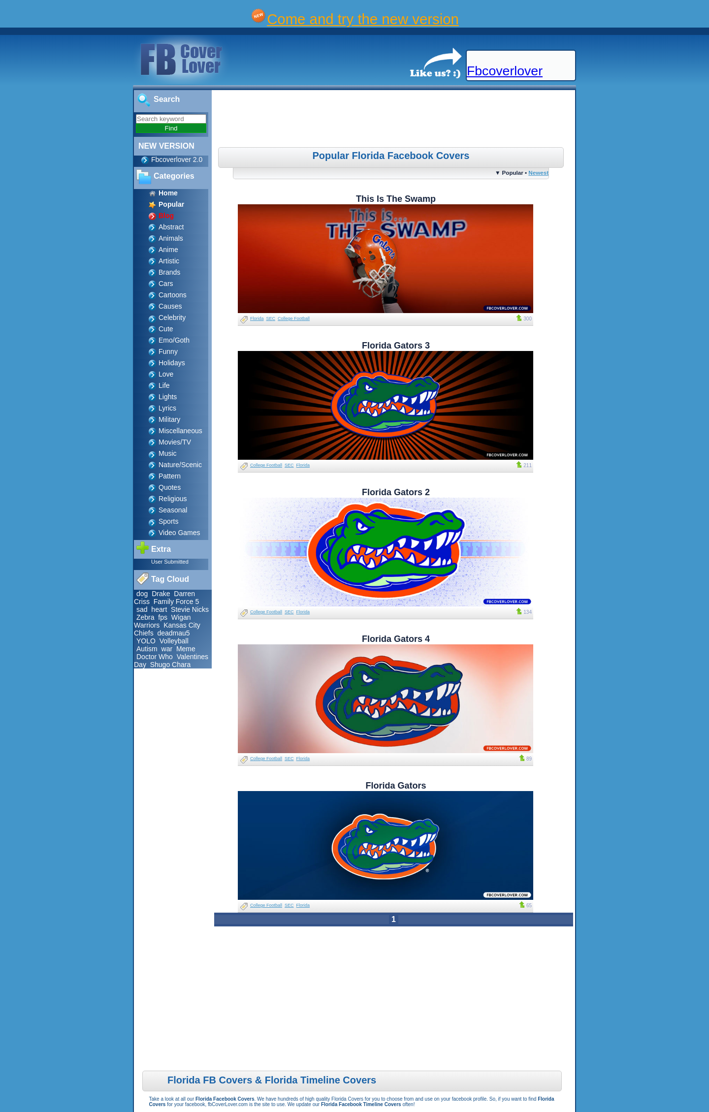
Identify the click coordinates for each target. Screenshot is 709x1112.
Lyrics (167, 408)
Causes (170, 306)
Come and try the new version (363, 19)
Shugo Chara (170, 664)
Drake (161, 594)
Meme (185, 649)
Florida (257, 318)
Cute (166, 329)
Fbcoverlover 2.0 (176, 159)
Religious (173, 499)
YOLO (146, 641)
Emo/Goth (174, 340)
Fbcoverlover (505, 71)
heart (159, 609)
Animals (171, 238)
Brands (169, 272)
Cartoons (173, 295)
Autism (147, 649)
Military (169, 419)
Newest (538, 172)
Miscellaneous (180, 431)
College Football (294, 318)
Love (166, 374)
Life (164, 385)
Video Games (179, 533)
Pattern (170, 476)
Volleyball (174, 641)
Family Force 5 (176, 601)
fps (162, 617)
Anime (168, 250)
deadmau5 (173, 633)
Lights (168, 397)
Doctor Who (154, 657)
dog (142, 594)
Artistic (169, 261)
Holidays (172, 363)
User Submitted (170, 562)
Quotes (170, 487)
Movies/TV (175, 442)
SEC (271, 318)
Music (168, 453)
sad (142, 609)
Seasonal (173, 510)
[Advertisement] (395, 120)
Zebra (145, 617)
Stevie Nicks (190, 609)
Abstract (171, 227)
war (167, 649)
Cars (166, 283)
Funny (168, 351)
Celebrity (172, 317)
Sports (168, 521)
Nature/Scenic (180, 465)
